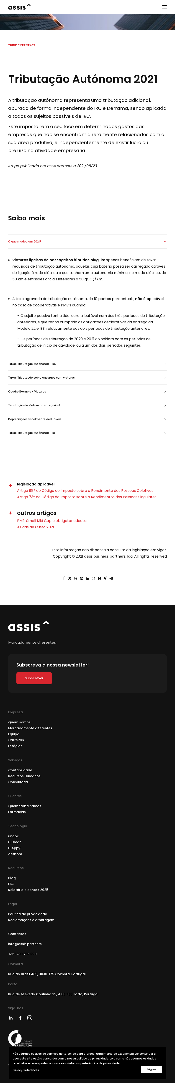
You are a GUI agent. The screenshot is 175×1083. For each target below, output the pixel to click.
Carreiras (16, 740)
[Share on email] (111, 578)
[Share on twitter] (69, 578)
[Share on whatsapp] (93, 578)
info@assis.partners (25, 944)
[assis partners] (19, 7)
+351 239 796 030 (22, 954)
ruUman (14, 842)
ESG (11, 884)
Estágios (15, 746)
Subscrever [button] (34, 678)
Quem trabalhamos (24, 806)
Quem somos (19, 722)
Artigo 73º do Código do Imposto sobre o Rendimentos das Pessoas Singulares (87, 497)
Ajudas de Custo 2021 (35, 527)
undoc (13, 836)
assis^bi (15, 854)
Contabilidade (20, 770)
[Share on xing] (105, 578)
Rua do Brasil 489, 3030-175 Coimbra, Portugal (47, 974)
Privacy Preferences (26, 1070)
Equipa (13, 734)
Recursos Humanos (24, 776)
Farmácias (17, 812)
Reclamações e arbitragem (31, 920)
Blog (12, 878)
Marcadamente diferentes (30, 728)
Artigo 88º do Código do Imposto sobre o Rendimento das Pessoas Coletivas (85, 490)
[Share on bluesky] (99, 578)
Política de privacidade (27, 914)
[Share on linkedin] (87, 578)
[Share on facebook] (64, 578)
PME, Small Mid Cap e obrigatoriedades (52, 520)
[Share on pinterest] (81, 578)
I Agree (151, 1069)
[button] (164, 7)
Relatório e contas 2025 (28, 890)
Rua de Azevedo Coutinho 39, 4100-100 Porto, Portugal (53, 994)
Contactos (17, 934)
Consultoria (18, 782)
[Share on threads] (75, 578)
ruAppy (14, 848)
